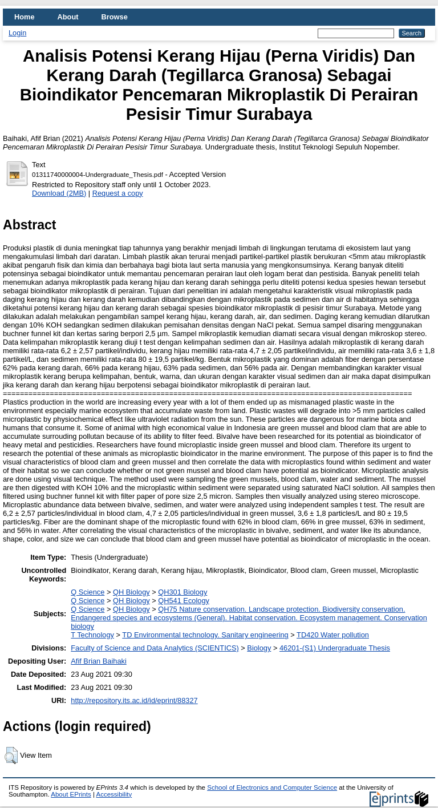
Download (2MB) (59, 193)
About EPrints (71, 794)
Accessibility (114, 794)
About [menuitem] (68, 17)
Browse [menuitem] (115, 17)
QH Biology (131, 592)
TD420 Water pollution (333, 635)
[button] (11, 755)
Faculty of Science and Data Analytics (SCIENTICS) (154, 648)
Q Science (87, 592)
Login (17, 33)
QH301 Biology (182, 592)
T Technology (92, 635)
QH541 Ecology (183, 600)
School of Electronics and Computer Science (272, 787)
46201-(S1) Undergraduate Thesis (334, 648)
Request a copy (117, 193)
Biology (259, 648)
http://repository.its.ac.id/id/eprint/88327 (134, 700)
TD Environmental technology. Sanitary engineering (205, 635)
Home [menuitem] (24, 17)
